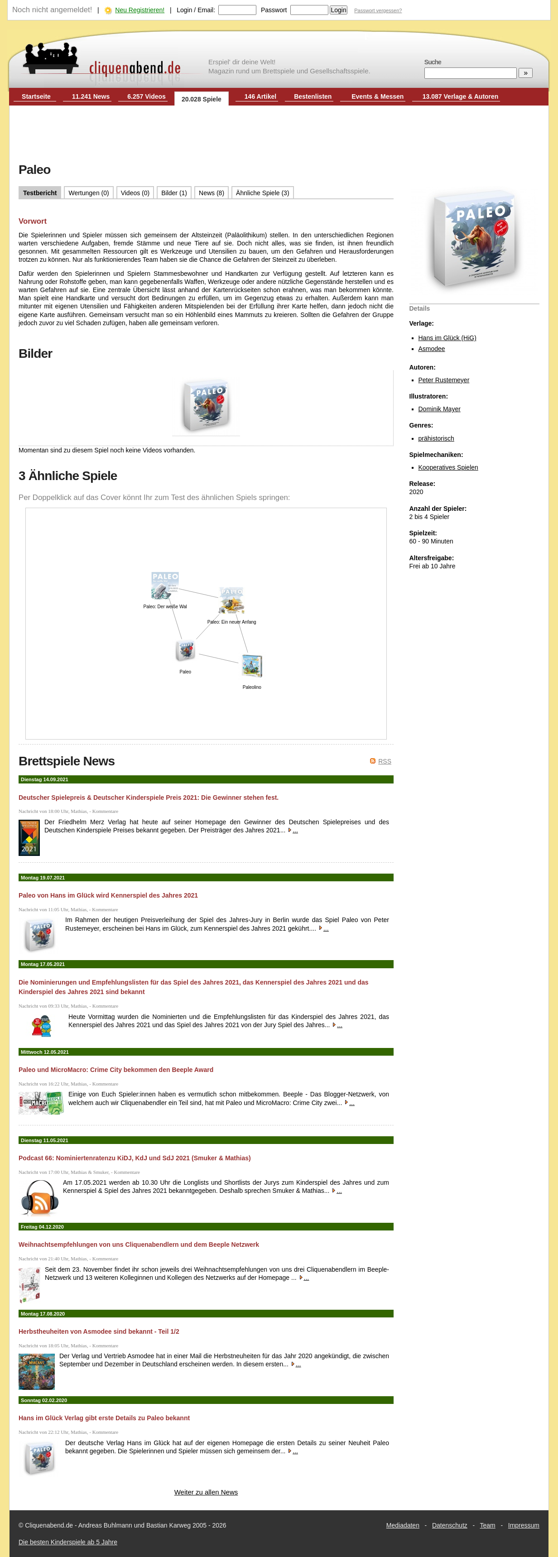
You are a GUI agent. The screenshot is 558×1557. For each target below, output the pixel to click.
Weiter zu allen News (206, 1492)
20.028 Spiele (201, 99)
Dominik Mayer (439, 409)
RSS (384, 761)
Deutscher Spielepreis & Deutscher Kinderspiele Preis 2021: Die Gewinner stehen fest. (149, 797)
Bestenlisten (313, 96)
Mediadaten (402, 1525)
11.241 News (91, 96)
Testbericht (40, 193)
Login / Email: (196, 10)
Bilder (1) (174, 193)
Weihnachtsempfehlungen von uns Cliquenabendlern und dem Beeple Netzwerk (139, 1244)
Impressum (523, 1525)
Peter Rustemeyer (444, 380)
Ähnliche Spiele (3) (262, 193)
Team (487, 1525)
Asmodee (431, 348)
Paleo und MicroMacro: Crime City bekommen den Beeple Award (116, 1069)
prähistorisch (436, 438)
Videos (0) (135, 193)
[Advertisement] (279, 135)
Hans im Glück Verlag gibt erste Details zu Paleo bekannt (104, 1418)
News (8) (211, 193)
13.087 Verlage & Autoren (461, 96)
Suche (432, 62)
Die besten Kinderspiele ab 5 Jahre (68, 1542)
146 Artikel (260, 96)
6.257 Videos (146, 96)
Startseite (36, 96)
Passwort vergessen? (378, 10)
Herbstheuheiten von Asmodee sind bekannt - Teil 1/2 (99, 1331)
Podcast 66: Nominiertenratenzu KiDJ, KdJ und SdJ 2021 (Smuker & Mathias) (135, 1158)
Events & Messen (377, 96)
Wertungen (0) (88, 193)
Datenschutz (449, 1525)
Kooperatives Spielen (448, 467)
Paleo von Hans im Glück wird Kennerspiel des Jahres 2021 (108, 895)
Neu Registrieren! (139, 10)
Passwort (274, 10)
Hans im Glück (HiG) (447, 337)
